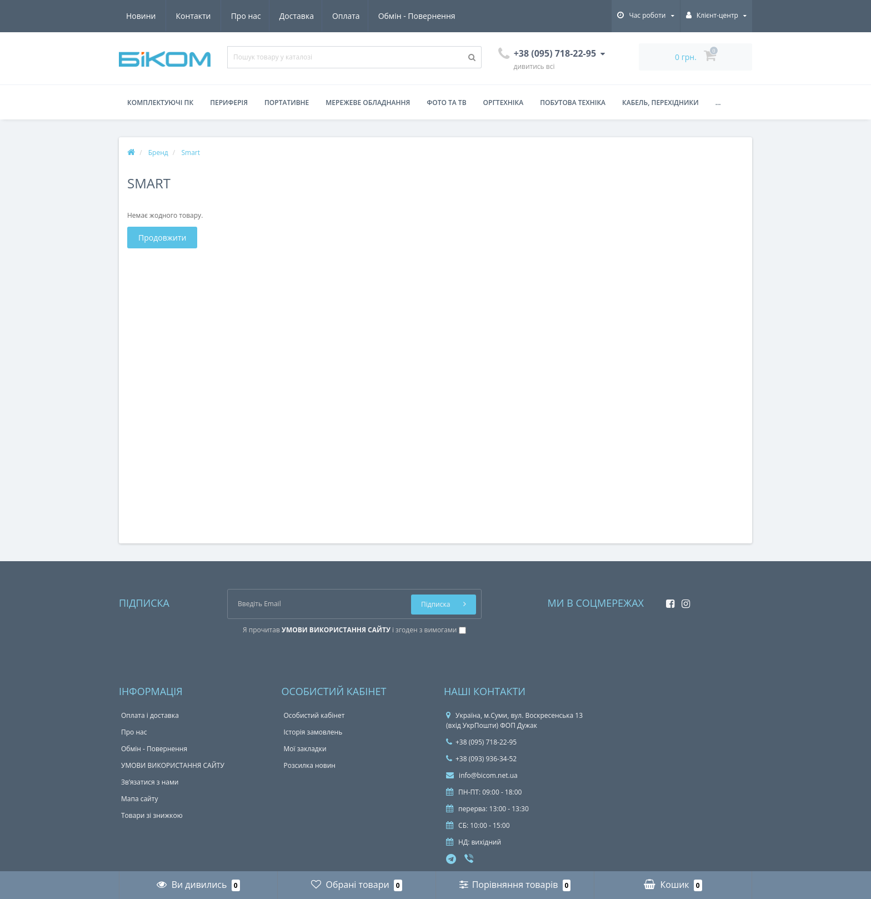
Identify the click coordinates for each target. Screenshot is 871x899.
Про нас (141, 16)
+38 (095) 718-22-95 (481, 742)
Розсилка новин (310, 765)
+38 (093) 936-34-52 (481, 758)
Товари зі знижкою (152, 815)
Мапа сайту (139, 798)
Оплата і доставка (150, 715)
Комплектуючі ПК (160, 102)
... (718, 102)
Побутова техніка (572, 102)
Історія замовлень (313, 732)
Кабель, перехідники (660, 102)
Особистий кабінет (314, 715)
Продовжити (162, 237)
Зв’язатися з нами (149, 782)
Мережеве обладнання (368, 102)
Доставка (193, 16)
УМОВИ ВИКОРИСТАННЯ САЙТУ (172, 765)
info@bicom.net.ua (482, 775)
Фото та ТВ (446, 102)
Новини (390, 16)
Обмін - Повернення (317, 16)
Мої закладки (305, 748)
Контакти (443, 16)
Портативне (286, 102)
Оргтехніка (503, 102)
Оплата (245, 16)
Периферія (229, 102)
